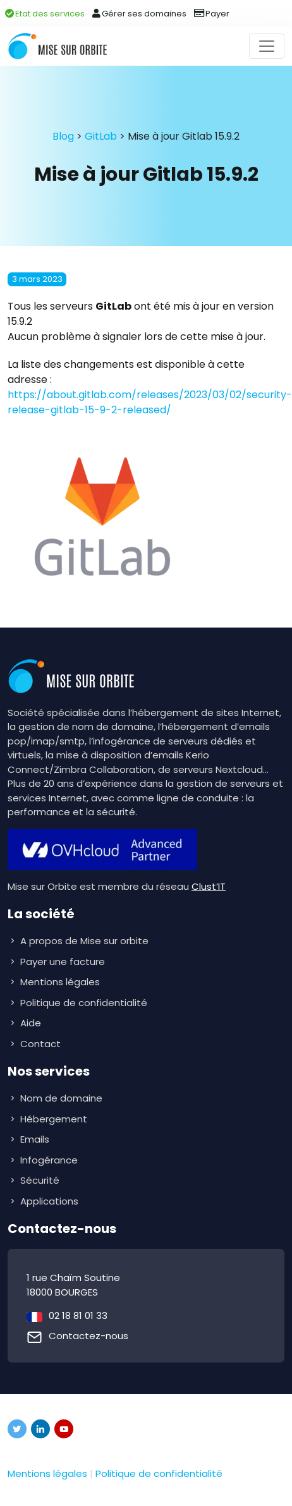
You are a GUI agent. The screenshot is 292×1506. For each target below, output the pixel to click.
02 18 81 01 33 (78, 1315)
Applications (50, 1201)
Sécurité (41, 1180)
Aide (30, 1022)
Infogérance (50, 1160)
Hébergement (55, 1119)
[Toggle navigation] (266, 46)
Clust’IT (209, 886)
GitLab (101, 136)
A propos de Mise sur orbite (84, 940)
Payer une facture (62, 961)
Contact (40, 1043)
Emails (36, 1139)
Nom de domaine (61, 1098)
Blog (63, 136)
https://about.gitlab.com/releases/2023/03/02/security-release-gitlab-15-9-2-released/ (150, 402)
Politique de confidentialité (83, 1002)
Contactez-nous (88, 1335)
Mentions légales (60, 981)
